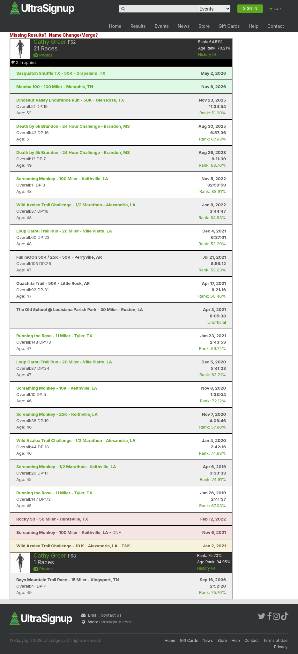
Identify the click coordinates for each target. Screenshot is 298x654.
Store (204, 26)
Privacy (280, 646)
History (207, 54)
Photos (43, 54)
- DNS (73, 545)
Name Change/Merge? (73, 35)
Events (162, 26)
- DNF (68, 532)
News (184, 26)
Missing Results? (28, 35)
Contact (275, 26)
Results (138, 26)
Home (115, 26)
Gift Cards (229, 26)
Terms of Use (275, 640)
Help (253, 26)
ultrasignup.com (115, 621)
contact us (111, 615)
